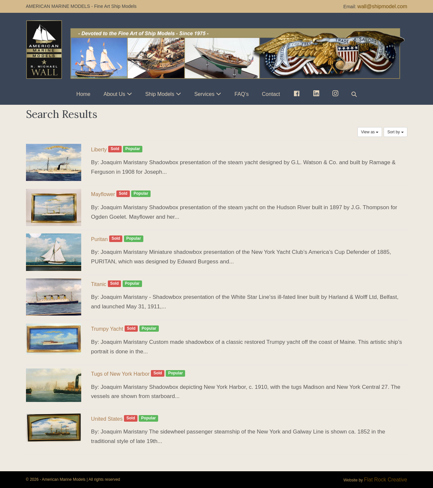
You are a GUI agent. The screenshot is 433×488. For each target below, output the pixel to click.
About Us (114, 94)
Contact (271, 94)
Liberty (99, 149)
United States (107, 419)
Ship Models (159, 94)
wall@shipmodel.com (382, 6)
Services (204, 94)
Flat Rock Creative (385, 479)
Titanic (99, 284)
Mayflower (103, 194)
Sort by (395, 132)
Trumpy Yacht (107, 329)
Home (83, 94)
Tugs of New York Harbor (120, 374)
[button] (354, 94)
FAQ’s (241, 94)
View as (369, 132)
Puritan (99, 239)
